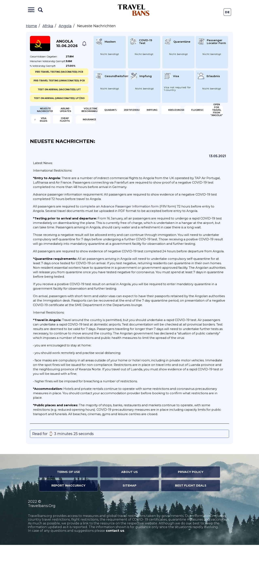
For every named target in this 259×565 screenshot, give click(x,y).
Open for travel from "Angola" (51, 138)
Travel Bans (134, 10)
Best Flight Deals (190, 506)
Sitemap (129, 506)
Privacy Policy (190, 492)
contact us (115, 551)
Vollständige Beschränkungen (154, 111)
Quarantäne (203, 111)
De (227, 12)
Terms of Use (68, 492)
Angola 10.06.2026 (67, 43)
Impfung (97, 125)
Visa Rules (99, 138)
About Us (129, 492)
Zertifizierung (51, 125)
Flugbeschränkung (206, 125)
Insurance (202, 138)
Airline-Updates (103, 111)
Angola (65, 26)
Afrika (47, 26)
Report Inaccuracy (68, 506)
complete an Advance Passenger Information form (119, 227)
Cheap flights (153, 138)
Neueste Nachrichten (51, 111)
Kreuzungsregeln (155, 125)
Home (31, 26)
